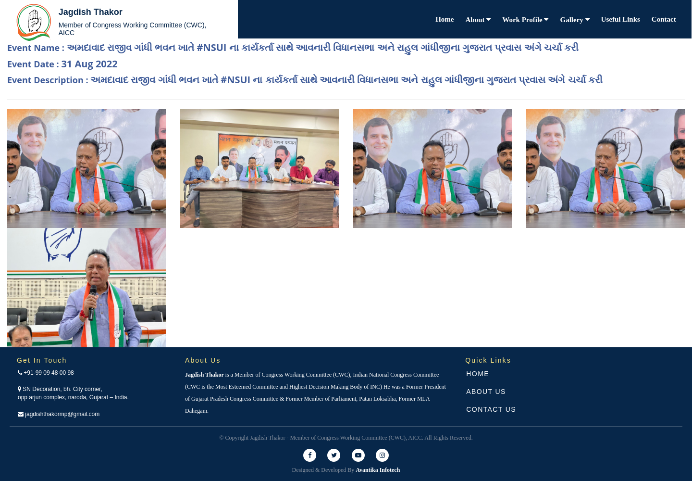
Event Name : (293, 47)
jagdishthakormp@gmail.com (58, 414)
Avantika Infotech (378, 470)
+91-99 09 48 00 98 (46, 372)
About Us (486, 391)
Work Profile (523, 20)
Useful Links (620, 19)
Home (444, 19)
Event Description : (305, 79)
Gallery (572, 20)
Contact (664, 19)
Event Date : (62, 63)
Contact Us (491, 409)
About (476, 20)
